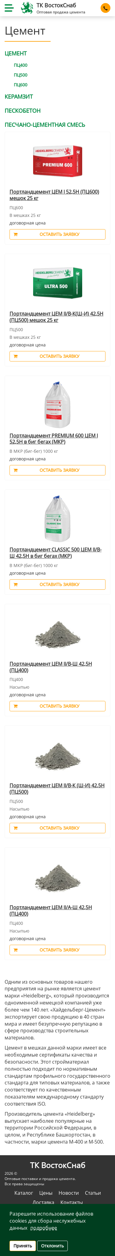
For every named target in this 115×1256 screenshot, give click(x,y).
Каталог (23, 1193)
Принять (22, 1246)
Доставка (43, 1202)
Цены (45, 1193)
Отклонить (52, 1246)
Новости (69, 1193)
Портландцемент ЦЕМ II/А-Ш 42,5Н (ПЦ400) (51, 910)
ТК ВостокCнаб (56, 5)
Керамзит (19, 96)
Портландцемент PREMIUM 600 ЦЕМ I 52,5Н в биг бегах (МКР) (54, 438)
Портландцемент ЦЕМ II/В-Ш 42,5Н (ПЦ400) (51, 667)
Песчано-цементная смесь (45, 124)
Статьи (93, 1193)
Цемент (16, 53)
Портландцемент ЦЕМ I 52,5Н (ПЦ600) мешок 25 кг (54, 195)
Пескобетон (22, 110)
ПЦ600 (20, 85)
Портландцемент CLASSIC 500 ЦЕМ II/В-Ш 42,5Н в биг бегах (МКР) (56, 552)
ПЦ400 (20, 65)
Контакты (71, 1202)
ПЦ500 (20, 75)
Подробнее (43, 1227)
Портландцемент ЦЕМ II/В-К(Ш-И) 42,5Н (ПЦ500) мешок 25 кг (56, 316)
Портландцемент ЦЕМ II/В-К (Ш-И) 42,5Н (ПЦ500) (57, 788)
